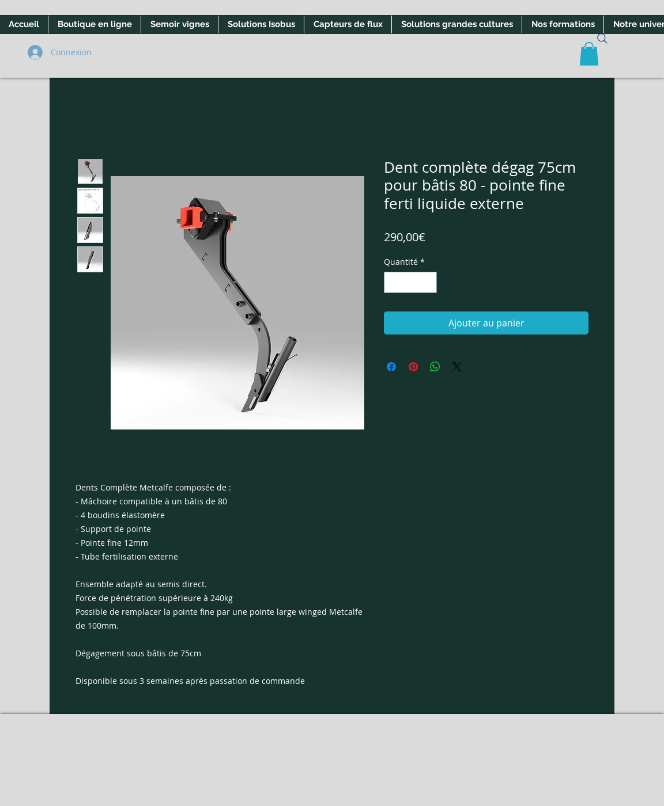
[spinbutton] (410, 282)
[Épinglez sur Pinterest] (413, 367)
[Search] (602, 38)
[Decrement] (393, 282)
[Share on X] (457, 367)
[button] (589, 54)
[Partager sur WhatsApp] (435, 367)
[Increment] (428, 282)
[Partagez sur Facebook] (391, 367)
